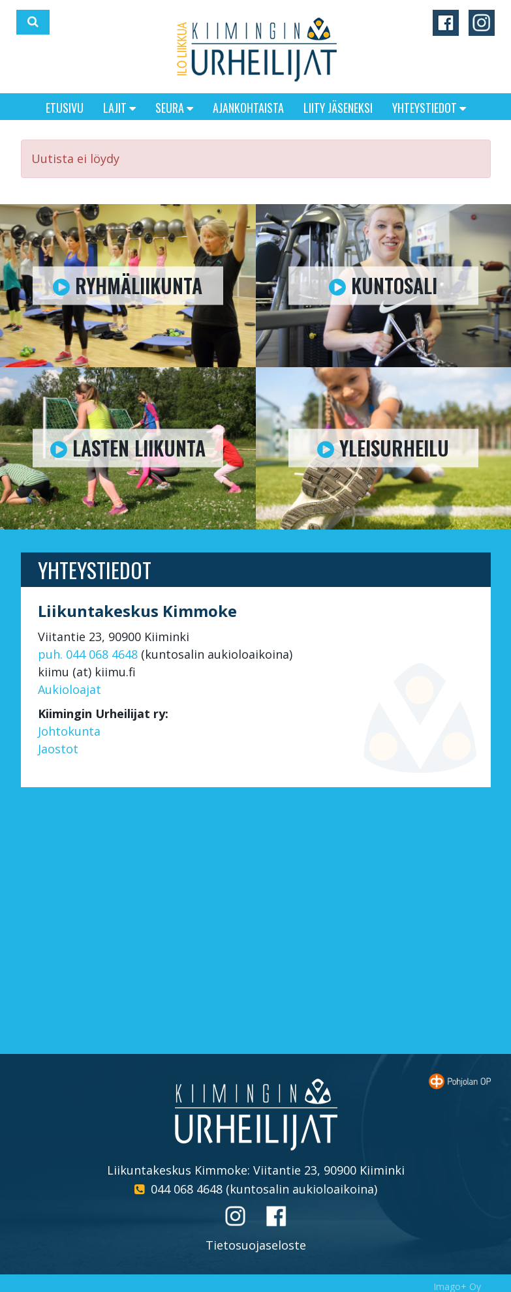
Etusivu (65, 107)
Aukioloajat (69, 689)
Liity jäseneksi (338, 107)
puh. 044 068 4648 (88, 654)
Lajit (119, 107)
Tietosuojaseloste (256, 1245)
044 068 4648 (187, 1189)
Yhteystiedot (429, 107)
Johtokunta (69, 731)
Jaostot (58, 749)
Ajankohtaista (248, 107)
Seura (174, 107)
